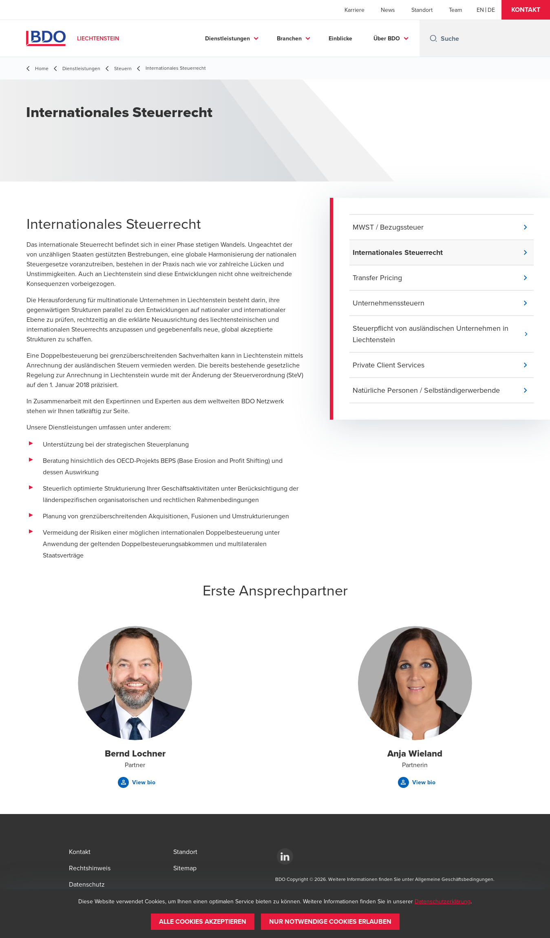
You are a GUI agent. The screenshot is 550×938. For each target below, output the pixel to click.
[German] (491, 9)
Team (455, 10)
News (388, 10)
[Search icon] (433, 38)
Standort (422, 10)
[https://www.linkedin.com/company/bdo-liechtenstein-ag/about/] (285, 856)
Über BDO (386, 38)
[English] (480, 9)
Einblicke (340, 38)
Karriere (354, 10)
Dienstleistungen (227, 38)
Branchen (289, 38)
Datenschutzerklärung (442, 901)
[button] (525, 10)
